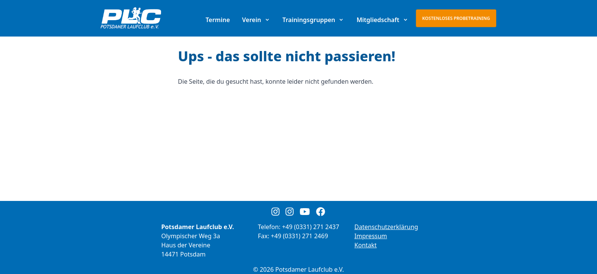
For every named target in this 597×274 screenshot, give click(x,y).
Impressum (370, 236)
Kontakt (365, 245)
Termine (218, 20)
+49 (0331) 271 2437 (310, 227)
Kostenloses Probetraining (456, 18)
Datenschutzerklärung (386, 227)
